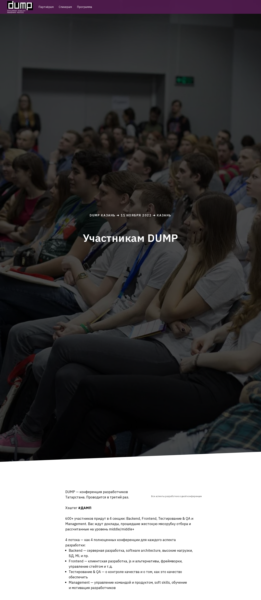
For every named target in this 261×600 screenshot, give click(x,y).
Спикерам (65, 7)
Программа (84, 7)
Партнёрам (46, 7)
